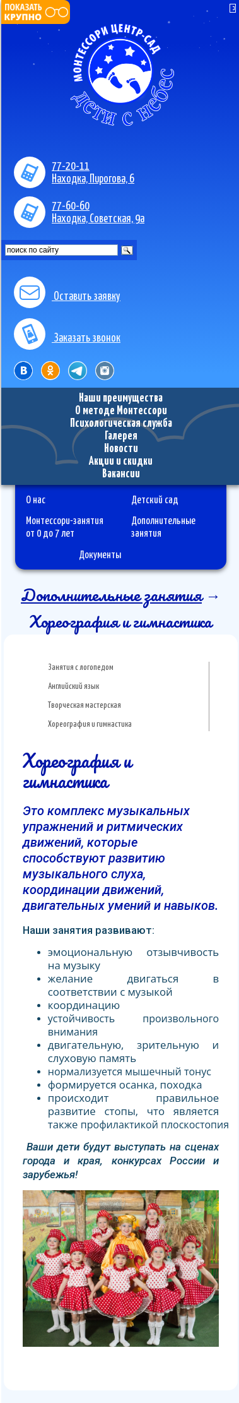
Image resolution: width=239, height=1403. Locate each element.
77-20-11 (71, 166)
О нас (35, 500)
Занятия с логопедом (81, 668)
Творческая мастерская (84, 706)
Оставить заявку (67, 296)
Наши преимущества (121, 398)
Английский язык (73, 687)
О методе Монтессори (121, 411)
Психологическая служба (121, 423)
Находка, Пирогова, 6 (93, 179)
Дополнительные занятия (111, 595)
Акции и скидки (121, 461)
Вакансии (121, 474)
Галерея (121, 436)
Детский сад (154, 500)
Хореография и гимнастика (90, 724)
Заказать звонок (67, 338)
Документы (100, 555)
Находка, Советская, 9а (98, 219)
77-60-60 (71, 206)
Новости (121, 449)
